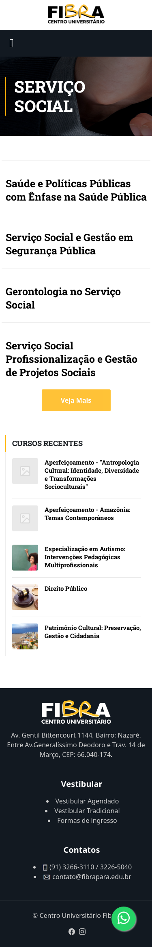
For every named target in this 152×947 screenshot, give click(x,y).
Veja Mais (76, 400)
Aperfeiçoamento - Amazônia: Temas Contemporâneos (87, 513)
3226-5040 (116, 866)
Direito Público (66, 588)
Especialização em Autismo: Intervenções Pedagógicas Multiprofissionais (85, 557)
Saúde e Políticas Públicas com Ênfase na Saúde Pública (76, 190)
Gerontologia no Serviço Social (63, 298)
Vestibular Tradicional (87, 810)
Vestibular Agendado (87, 801)
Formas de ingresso (87, 820)
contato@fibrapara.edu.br (91, 876)
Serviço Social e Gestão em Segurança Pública (69, 243)
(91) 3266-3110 (71, 866)
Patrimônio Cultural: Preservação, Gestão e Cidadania (93, 632)
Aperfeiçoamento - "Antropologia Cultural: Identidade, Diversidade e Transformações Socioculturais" (92, 474)
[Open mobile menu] (11, 43)
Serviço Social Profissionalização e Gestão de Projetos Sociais (71, 359)
